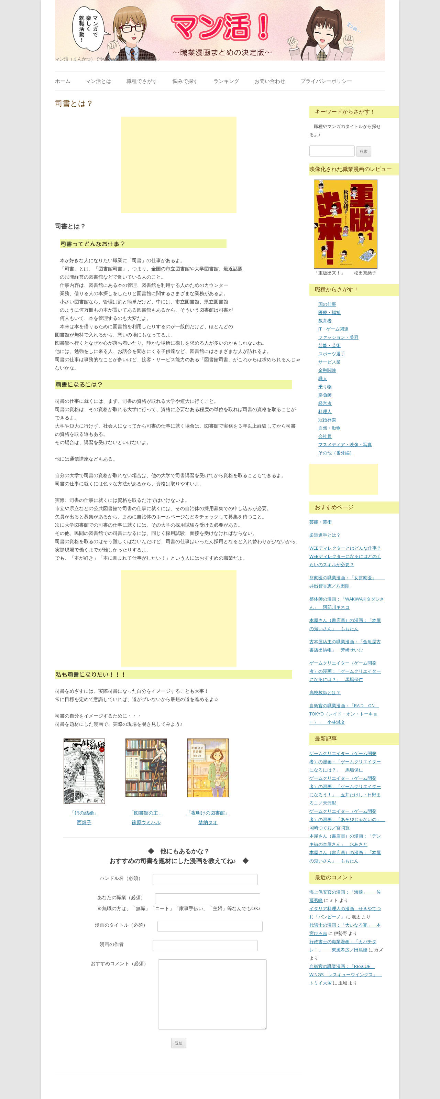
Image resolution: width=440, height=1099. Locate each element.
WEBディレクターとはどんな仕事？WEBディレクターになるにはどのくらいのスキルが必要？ (345, 556)
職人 (322, 378)
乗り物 (325, 387)
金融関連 (327, 370)
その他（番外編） (336, 453)
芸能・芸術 (329, 345)
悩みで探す (185, 80)
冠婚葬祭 (327, 420)
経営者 (325, 403)
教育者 (325, 320)
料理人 (325, 411)
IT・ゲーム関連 (333, 329)
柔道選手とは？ (325, 535)
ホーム (62, 80)
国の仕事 (327, 304)
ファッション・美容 (338, 337)
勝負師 (325, 395)
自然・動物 (329, 428)
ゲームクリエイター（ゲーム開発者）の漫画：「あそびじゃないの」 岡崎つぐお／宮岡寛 (347, 819)
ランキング (226, 80)
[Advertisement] (178, 165)
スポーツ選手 (331, 354)
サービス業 (329, 362)
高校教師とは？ (325, 692)
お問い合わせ (269, 80)
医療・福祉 (329, 312)
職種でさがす (141, 80)
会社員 (325, 436)
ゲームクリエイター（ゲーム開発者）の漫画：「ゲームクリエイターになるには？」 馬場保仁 (345, 671)
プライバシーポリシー (326, 80)
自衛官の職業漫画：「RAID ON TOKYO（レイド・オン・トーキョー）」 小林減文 (344, 713)
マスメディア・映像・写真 (345, 444)
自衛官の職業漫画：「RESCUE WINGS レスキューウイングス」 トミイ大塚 (345, 974)
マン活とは (98, 80)
